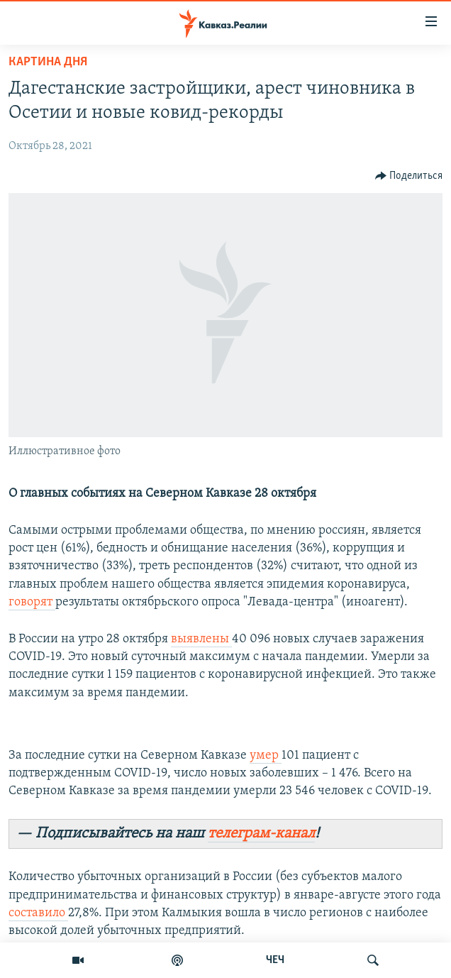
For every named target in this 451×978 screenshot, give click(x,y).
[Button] (409, 176)
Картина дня (48, 62)
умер (266, 755)
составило (38, 913)
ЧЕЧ (275, 960)
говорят (32, 602)
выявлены (201, 639)
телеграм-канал (261, 833)
